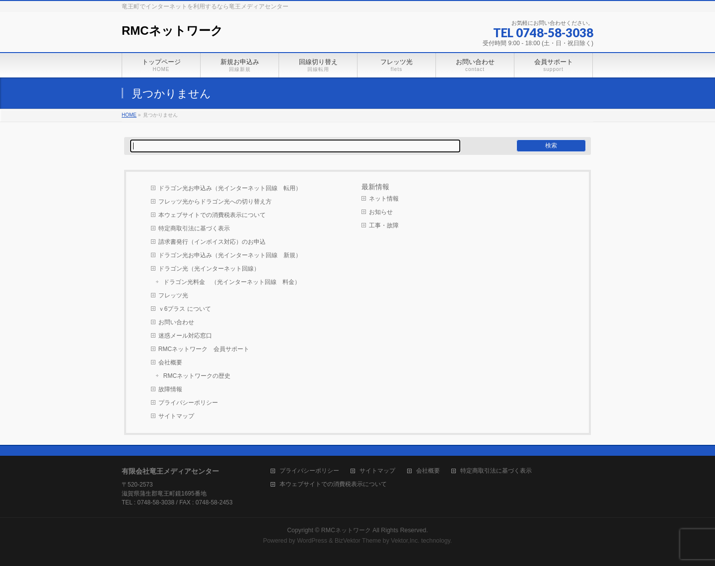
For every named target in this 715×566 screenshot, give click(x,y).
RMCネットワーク (172, 30)
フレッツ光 (173, 295)
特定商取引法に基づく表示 (194, 228)
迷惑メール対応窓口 (185, 335)
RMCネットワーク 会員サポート (203, 349)
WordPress (312, 540)
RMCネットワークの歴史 (196, 375)
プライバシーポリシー (188, 402)
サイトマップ (176, 416)
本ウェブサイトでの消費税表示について (212, 215)
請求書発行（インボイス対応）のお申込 (212, 241)
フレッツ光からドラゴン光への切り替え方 (215, 201)
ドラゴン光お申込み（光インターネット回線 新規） (229, 255)
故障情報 (170, 389)
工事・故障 (384, 225)
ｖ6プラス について (184, 308)
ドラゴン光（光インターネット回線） (209, 268)
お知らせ (381, 212)
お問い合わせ (176, 322)
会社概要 (170, 362)
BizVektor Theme (358, 540)
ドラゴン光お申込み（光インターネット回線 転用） (229, 188)
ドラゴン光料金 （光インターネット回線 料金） (231, 282)
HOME (129, 115)
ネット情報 (384, 198)
